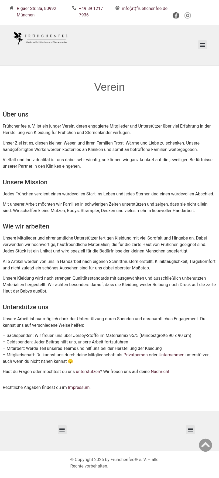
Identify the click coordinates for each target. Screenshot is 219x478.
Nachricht (160, 371)
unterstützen (88, 371)
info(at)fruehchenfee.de (144, 8)
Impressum (79, 387)
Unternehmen (171, 354)
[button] (202, 44)
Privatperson (136, 354)
